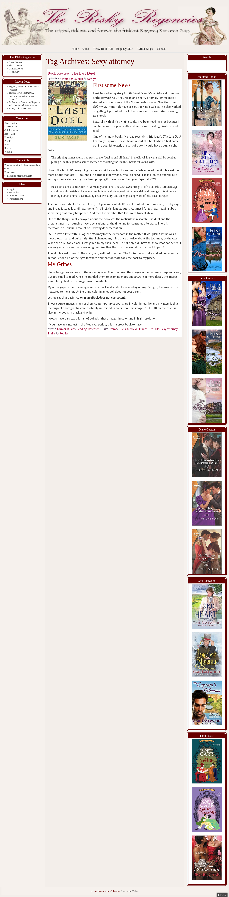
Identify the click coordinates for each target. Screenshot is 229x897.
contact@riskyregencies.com (18, 175)
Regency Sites (124, 48)
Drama (113, 329)
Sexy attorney (169, 329)
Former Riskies (66, 329)
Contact (161, 48)
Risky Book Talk (103, 48)
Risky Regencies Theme (105, 891)
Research (8, 148)
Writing (8, 151)
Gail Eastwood (16, 68)
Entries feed (14, 192)
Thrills (52, 333)
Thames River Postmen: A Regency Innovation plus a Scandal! (21, 96)
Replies (63, 333)
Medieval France (137, 329)
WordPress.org (16, 198)
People (7, 141)
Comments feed (16, 195)
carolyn (91, 79)
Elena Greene (15, 65)
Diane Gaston (15, 62)
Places (7, 144)
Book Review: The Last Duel (71, 73)
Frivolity (8, 137)
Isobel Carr (14, 72)
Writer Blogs (145, 48)
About (85, 48)
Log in (12, 189)
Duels (122, 329)
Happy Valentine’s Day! (20, 108)
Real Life (154, 329)
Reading (81, 329)
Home (75, 48)
